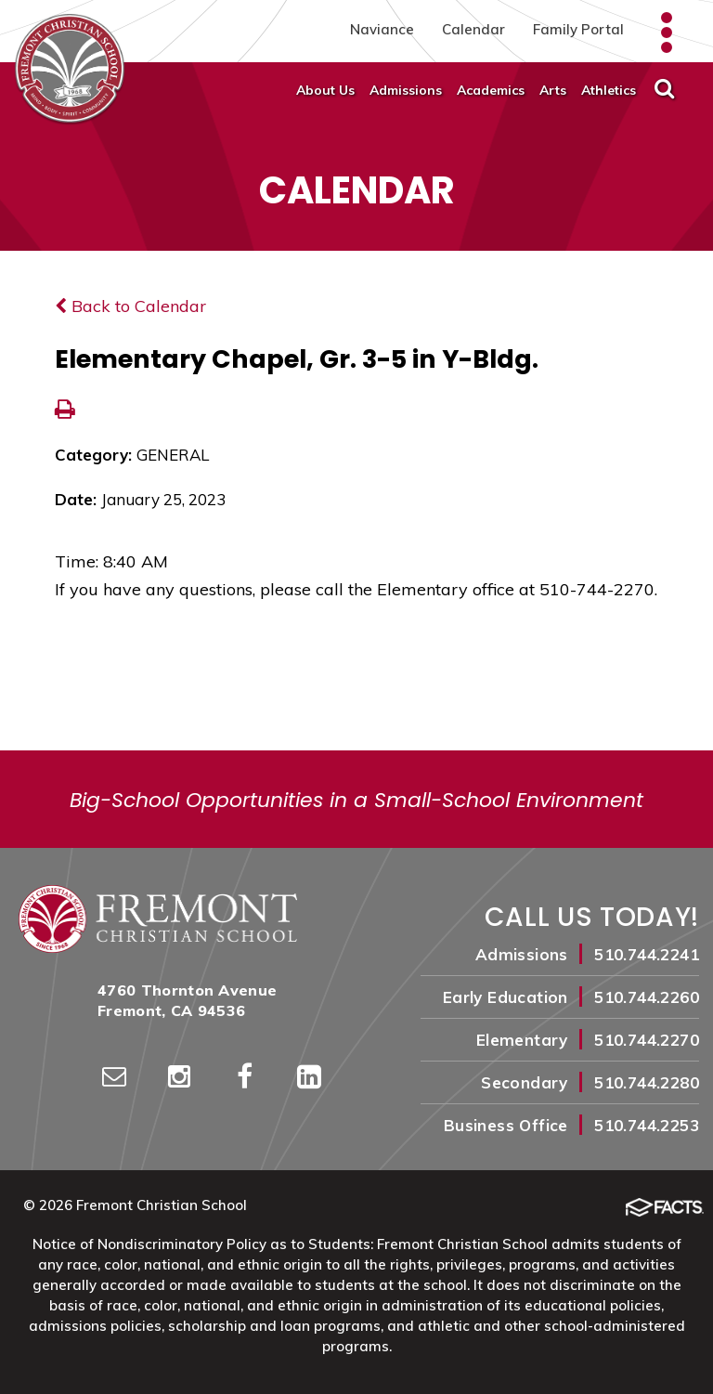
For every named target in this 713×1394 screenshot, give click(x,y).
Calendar (473, 29)
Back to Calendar (130, 306)
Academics (491, 90)
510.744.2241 (646, 954)
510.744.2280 (646, 1082)
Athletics (608, 90)
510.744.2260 (646, 997)
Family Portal (578, 29)
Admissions (405, 90)
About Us (325, 90)
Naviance (382, 29)
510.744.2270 (646, 1039)
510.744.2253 (646, 1125)
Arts (552, 90)
